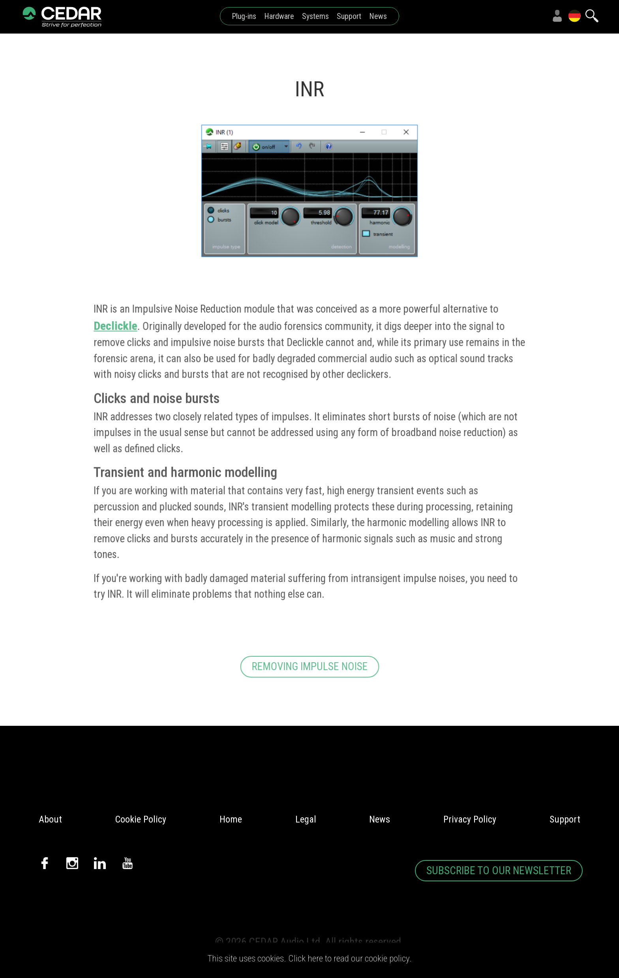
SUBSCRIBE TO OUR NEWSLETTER (498, 870)
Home (230, 819)
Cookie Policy (140, 819)
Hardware (279, 16)
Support (349, 16)
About (50, 819)
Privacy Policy (469, 819)
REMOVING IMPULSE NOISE (310, 671)
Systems (315, 16)
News (378, 16)
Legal (305, 819)
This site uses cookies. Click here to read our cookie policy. (310, 958)
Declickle (116, 332)
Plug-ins (244, 16)
